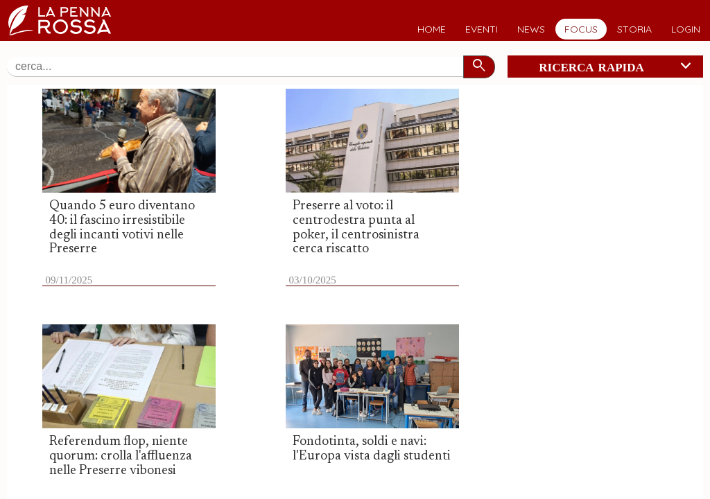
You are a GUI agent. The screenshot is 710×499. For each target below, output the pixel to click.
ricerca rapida (617, 66)
